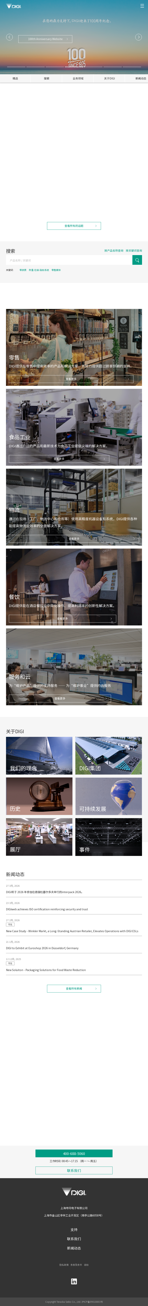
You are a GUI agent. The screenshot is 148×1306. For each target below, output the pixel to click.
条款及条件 (76, 1264)
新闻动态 (74, 1247)
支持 (74, 1229)
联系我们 (74, 1238)
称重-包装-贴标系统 (39, 270)
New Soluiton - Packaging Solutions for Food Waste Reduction (46, 975)
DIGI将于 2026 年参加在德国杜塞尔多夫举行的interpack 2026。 (45, 897)
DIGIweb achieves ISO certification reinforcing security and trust (47, 915)
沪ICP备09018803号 (92, 1301)
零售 (10, 929)
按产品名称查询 (113, 250)
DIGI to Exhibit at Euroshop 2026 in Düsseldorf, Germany (42, 953)
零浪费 (22, 270)
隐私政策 (64, 1264)
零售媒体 (56, 270)
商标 (86, 1264)
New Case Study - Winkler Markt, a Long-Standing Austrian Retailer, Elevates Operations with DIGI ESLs (72, 936)
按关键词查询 (134, 250)
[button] (9, 37)
